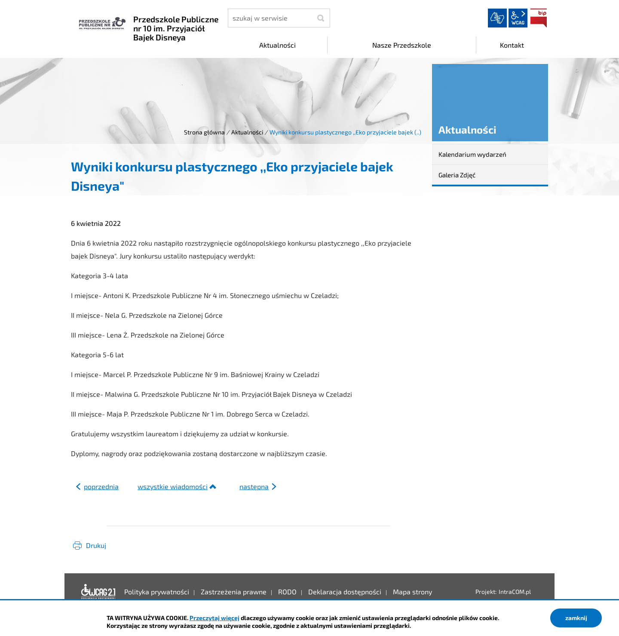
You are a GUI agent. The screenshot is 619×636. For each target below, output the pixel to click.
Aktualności (247, 132)
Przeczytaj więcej (214, 617)
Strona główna (204, 132)
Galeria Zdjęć (456, 175)
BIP (538, 18)
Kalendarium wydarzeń (472, 154)
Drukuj (96, 545)
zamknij (576, 617)
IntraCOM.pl (515, 591)
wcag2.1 (518, 18)
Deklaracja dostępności (98, 591)
